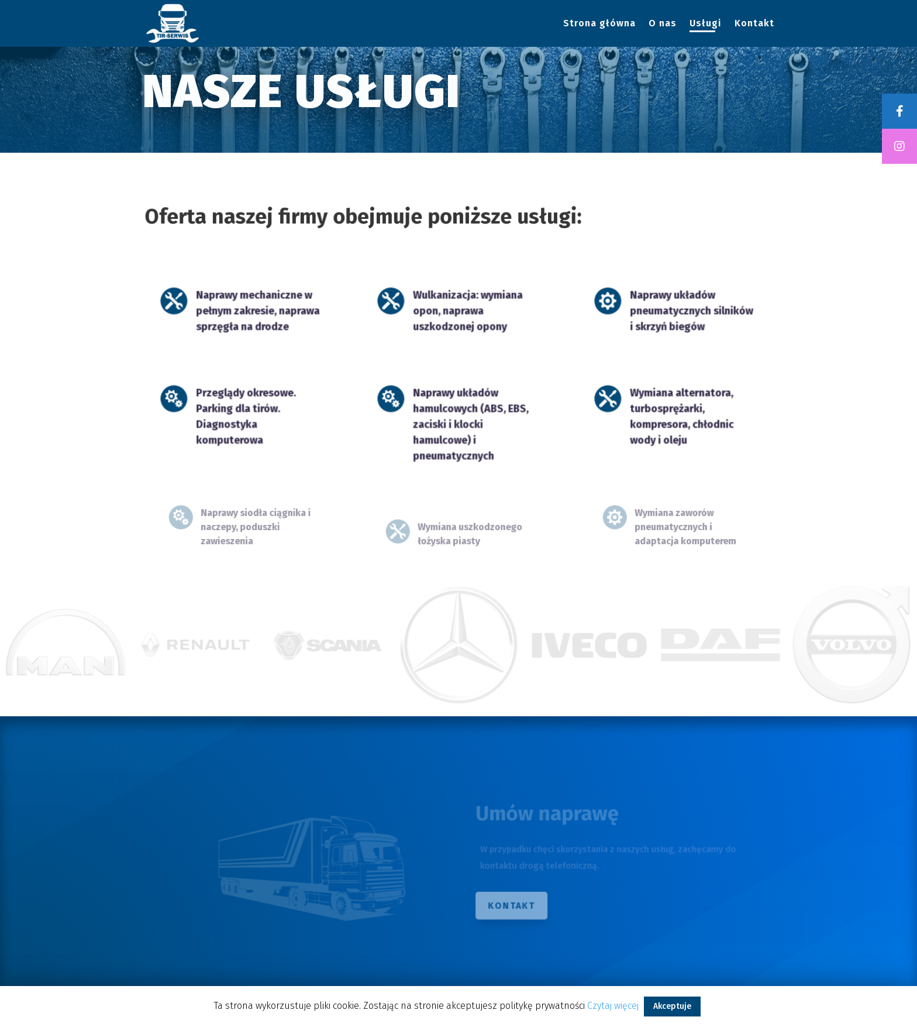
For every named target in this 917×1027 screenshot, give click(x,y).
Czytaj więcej (613, 1005)
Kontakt (754, 24)
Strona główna (599, 24)
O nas (663, 24)
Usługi (706, 24)
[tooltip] (899, 111)
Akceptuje (672, 1006)
